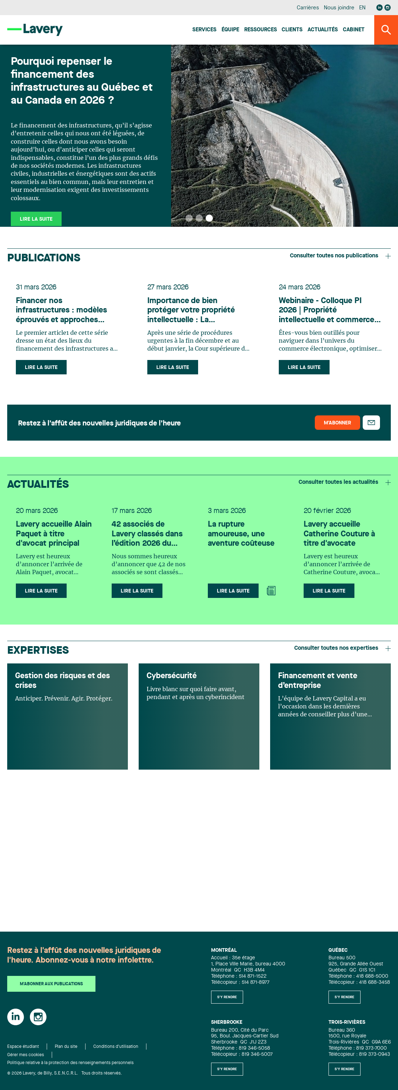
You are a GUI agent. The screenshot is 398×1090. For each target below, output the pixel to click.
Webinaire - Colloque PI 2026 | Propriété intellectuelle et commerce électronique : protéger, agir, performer (330, 311)
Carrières (308, 8)
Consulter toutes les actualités (345, 482)
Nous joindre (339, 8)
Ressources (260, 30)
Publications (43, 258)
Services (204, 30)
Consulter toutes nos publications (340, 256)
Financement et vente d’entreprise (317, 680)
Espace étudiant (23, 1047)
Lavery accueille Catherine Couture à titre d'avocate (339, 534)
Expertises (38, 650)
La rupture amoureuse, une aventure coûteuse (241, 534)
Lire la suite (41, 367)
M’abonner (337, 422)
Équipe (230, 30)
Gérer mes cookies (25, 1055)
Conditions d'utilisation (115, 1047)
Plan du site (66, 1047)
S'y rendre (227, 997)
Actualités (323, 30)
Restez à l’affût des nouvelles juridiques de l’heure (99, 423)
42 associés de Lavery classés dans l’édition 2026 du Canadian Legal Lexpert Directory (147, 534)
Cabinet (354, 30)
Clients (292, 30)
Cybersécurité (172, 676)
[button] (189, 218)
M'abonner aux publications (51, 984)
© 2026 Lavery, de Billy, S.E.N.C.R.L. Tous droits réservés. (64, 1073)
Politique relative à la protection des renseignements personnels (70, 1063)
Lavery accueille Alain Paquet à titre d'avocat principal (54, 534)
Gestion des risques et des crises (62, 680)
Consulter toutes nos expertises (342, 648)
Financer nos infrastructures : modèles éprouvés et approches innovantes (61, 311)
